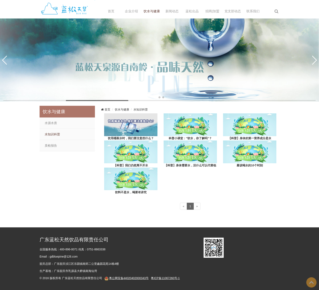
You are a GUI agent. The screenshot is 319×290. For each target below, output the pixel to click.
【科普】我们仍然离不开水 (131, 165)
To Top (311, 282)
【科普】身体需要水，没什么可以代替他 (190, 165)
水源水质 (51, 123)
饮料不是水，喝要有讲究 (131, 192)
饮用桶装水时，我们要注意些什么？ (131, 138)
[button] (156, 97)
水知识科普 (52, 134)
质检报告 (51, 145)
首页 (111, 11)
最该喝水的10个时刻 (250, 165)
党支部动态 (232, 11)
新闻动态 (172, 11)
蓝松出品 (192, 11)
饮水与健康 (152, 11)
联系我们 (253, 11)
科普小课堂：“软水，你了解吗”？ (190, 138)
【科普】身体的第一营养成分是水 (249, 138)
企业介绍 (131, 11)
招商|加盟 (212, 11)
